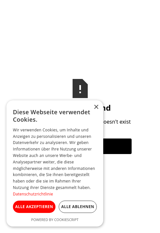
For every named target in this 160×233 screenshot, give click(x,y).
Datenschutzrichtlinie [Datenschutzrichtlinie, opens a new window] (33, 194)
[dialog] (54, 163)
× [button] (96, 107)
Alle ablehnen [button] (77, 206)
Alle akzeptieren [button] (34, 206)
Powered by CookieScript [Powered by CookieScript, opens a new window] (55, 219)
